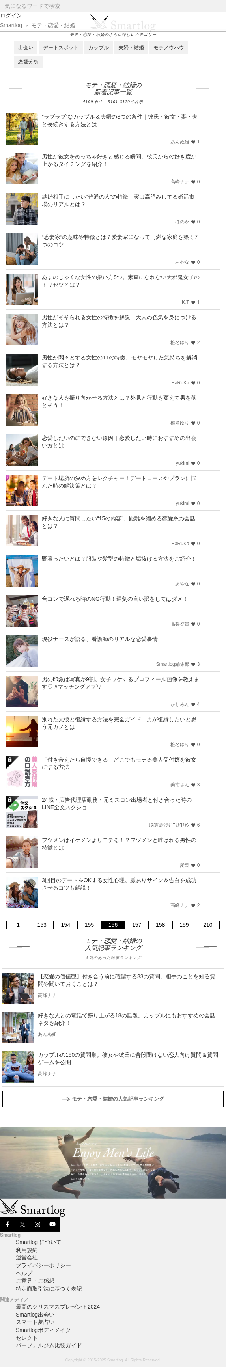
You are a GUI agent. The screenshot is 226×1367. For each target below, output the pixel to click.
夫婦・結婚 (131, 47)
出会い (26, 47)
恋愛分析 (28, 62)
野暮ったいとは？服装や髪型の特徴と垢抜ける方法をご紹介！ (119, 558)
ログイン (11, 15)
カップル (98, 47)
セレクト (27, 1338)
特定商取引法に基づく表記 (49, 1288)
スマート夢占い (35, 1322)
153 (41, 925)
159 (184, 925)
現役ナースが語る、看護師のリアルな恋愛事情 (100, 639)
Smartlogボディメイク (43, 1330)
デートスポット (61, 47)
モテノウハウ (168, 47)
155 (89, 925)
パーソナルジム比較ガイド (49, 1345)
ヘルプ (24, 1273)
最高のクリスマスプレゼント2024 (58, 1307)
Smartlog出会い (35, 1314)
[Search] (219, 6)
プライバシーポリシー (43, 1265)
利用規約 (27, 1250)
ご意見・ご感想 (35, 1281)
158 (160, 925)
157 (136, 925)
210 (207, 925)
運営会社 (27, 1257)
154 (65, 925)
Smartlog (11, 25)
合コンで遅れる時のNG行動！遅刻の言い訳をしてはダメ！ (115, 599)
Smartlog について (39, 1242)
